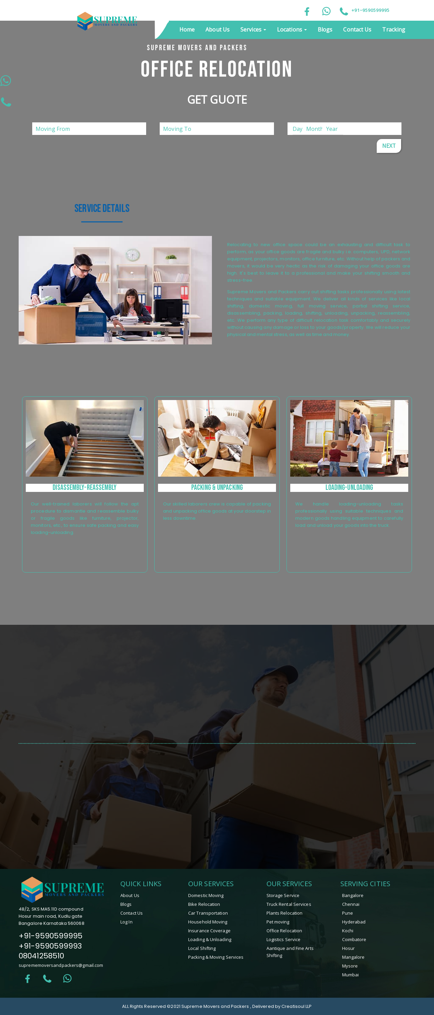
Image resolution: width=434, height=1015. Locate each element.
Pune (347, 913)
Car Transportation (208, 913)
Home (187, 29)
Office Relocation (284, 931)
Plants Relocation (285, 913)
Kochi (348, 931)
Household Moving (208, 922)
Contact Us (357, 29)
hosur (348, 948)
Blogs (325, 29)
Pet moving (278, 922)
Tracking (393, 29)
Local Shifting (202, 948)
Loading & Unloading (209, 939)
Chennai (351, 904)
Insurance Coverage (209, 931)
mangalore (353, 957)
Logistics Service (284, 939)
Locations (292, 29)
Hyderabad (354, 922)
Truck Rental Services (289, 904)
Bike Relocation (204, 904)
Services (253, 29)
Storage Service (283, 895)
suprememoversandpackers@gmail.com (61, 965)
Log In (126, 922)
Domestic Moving (206, 895)
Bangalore (353, 895)
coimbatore (354, 939)
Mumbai (350, 975)
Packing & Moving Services (216, 957)
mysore (350, 966)
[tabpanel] (84, 484)
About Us (217, 29)
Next (389, 146)
